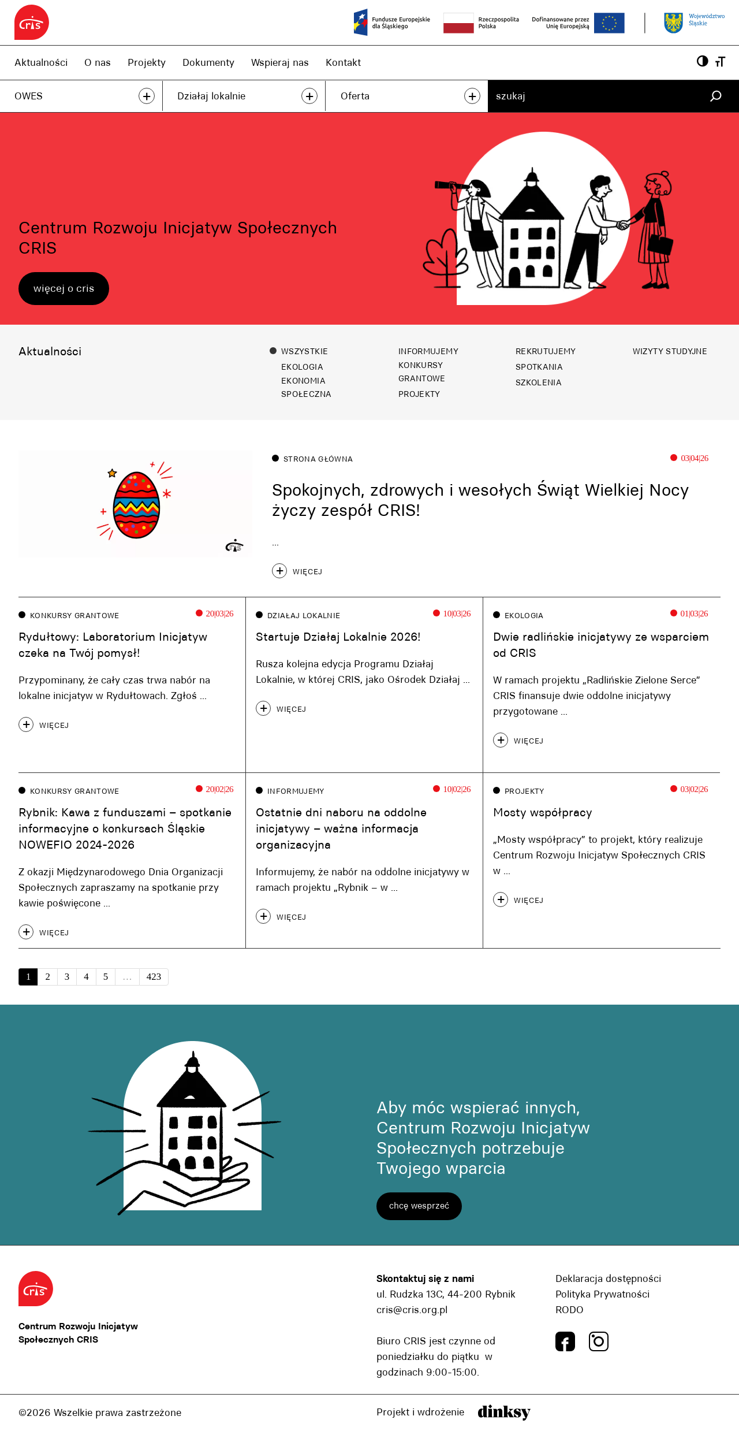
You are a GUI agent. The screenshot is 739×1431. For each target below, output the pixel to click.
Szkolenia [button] (539, 382)
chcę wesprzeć (419, 1207)
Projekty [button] (419, 394)
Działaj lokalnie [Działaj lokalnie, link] (211, 96)
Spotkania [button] (539, 367)
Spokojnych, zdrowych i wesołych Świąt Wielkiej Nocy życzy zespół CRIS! (480, 500)
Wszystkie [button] (304, 351)
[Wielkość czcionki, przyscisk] (720, 62)
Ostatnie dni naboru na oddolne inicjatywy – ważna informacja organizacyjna (341, 829)
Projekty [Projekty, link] (147, 62)
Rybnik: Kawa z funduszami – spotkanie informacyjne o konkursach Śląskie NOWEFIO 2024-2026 (125, 829)
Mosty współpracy (542, 813)
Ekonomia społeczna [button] (306, 387)
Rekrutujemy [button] (546, 351)
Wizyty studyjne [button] (670, 351)
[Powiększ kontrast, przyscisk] (702, 62)
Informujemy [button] (428, 351)
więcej (308, 572)
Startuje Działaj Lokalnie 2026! (338, 637)
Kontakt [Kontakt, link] (343, 62)
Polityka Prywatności (602, 1294)
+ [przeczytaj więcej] (146, 96)
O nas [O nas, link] (97, 62)
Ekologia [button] (302, 367)
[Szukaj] (715, 96)
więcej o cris (63, 288)
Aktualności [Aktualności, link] (41, 62)
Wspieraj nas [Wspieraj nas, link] (280, 62)
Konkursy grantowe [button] (422, 372)
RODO (569, 1310)
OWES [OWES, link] (28, 96)
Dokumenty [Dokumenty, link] (208, 62)
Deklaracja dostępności (608, 1279)
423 (154, 977)
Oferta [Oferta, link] (355, 96)
